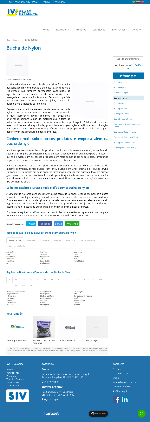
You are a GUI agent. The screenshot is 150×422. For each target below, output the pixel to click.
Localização (98, 29)
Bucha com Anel (120, 87)
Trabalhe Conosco (15, 379)
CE (67, 279)
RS (45, 279)
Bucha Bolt (118, 82)
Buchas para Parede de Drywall (126, 147)
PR (31, 279)
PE (52, 279)
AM (100, 279)
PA (16, 285)
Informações (118, 29)
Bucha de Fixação (121, 92)
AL (31, 285)
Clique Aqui (120, 391)
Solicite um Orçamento (128, 58)
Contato (136, 29)
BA (59, 279)
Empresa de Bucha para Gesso (126, 137)
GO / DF (76, 279)
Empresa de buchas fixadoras (44, 341)
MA (23, 285)
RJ (9, 279)
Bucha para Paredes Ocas (124, 142)
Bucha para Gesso (121, 113)
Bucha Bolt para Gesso (123, 119)
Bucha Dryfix (92, 340)
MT (93, 279)
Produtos (81, 29)
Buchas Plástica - (67, 340)
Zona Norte (30, 240)
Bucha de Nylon (120, 98)
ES (24, 279)
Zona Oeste (44, 240)
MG (16, 279)
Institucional (62, 29)
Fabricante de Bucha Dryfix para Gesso (127, 125)
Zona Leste (70, 240)
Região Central (15, 240)
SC (38, 279)
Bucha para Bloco (121, 108)
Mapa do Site (12, 385)
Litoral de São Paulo (17, 246)
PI (9, 285)
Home (46, 29)
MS (85, 279)
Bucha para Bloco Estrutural (125, 132)
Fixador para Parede (16, 340)
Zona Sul (57, 240)
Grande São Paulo (87, 240)
